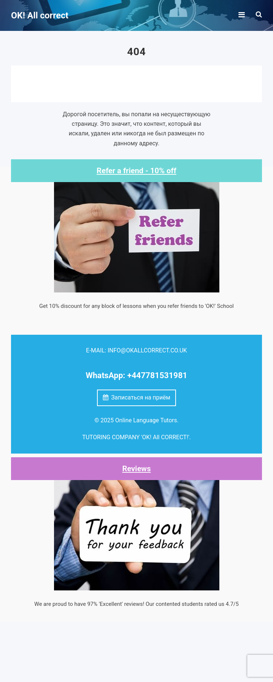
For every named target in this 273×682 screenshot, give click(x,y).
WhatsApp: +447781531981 (136, 375)
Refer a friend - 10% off (136, 170)
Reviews (136, 468)
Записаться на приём (136, 397)
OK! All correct (39, 15)
